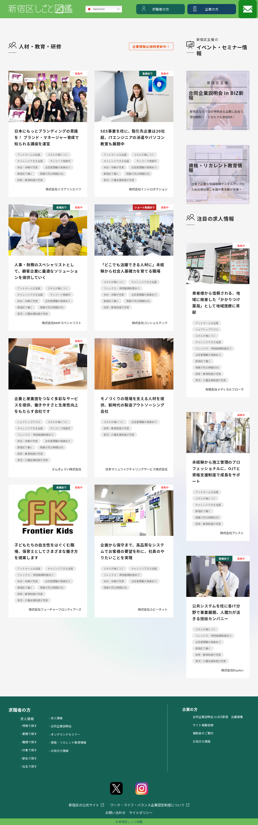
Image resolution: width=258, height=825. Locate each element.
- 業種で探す (28, 734)
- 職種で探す (28, 742)
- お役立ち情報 (59, 751)
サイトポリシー (141, 812)
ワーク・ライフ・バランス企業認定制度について (147, 804)
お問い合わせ (115, 812)
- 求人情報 (56, 718)
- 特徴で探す (28, 726)
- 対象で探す (28, 750)
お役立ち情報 (201, 741)
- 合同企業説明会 (60, 726)
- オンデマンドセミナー (64, 734)
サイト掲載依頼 (203, 725)
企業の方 (211, 9)
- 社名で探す (28, 766)
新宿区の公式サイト (84, 804)
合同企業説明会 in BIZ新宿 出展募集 (218, 717)
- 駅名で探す (28, 758)
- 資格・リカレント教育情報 (67, 742)
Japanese (96, 9)
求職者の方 (160, 9)
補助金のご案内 (203, 733)
